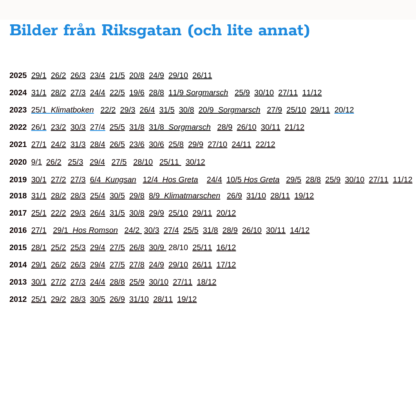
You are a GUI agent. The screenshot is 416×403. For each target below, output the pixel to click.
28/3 (78, 195)
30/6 (156, 144)
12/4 (170, 179)
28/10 (143, 162)
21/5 (117, 75)
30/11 (270, 127)
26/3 (78, 75)
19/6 (137, 92)
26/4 (97, 213)
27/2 (58, 179)
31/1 (39, 92)
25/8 (176, 144)
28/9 (225, 127)
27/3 (78, 92)
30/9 (157, 247)
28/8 (156, 92)
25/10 (178, 213)
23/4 (97, 75)
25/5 (117, 127)
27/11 (288, 92)
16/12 (226, 247)
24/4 (97, 92)
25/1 (39, 213)
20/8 (137, 75)
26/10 (247, 127)
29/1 (39, 75)
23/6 (137, 144)
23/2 (58, 127)
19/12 (304, 195)
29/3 (78, 213)
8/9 (184, 195)
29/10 (178, 75)
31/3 (78, 144)
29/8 (137, 195)
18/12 (206, 282)
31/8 (137, 127)
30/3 (78, 127)
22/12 (265, 144)
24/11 (241, 144)
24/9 (156, 75)
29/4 (97, 162)
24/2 (58, 144)
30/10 (264, 92)
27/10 (217, 144)
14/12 (299, 230)
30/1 (39, 179)
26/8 (137, 247)
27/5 (119, 162)
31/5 (117, 213)
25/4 (97, 195)
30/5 (117, 195)
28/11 (280, 195)
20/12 (226, 213)
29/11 (202, 213)
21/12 (294, 127)
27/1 (39, 144)
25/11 (170, 162)
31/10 (256, 195)
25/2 (58, 247)
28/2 (58, 92)
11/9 (198, 92)
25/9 (242, 92)
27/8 (137, 264)
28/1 (39, 247)
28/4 (97, 144)
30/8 (137, 213)
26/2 (58, 75)
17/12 (226, 264)
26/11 (202, 75)
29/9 (195, 144)
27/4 (171, 230)
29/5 (293, 179)
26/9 (234, 195)
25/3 (75, 162)
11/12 (312, 92)
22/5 (117, 92)
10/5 (253, 179)
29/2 (58, 299)
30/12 (195, 162)
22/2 (58, 213)
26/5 (117, 144)
